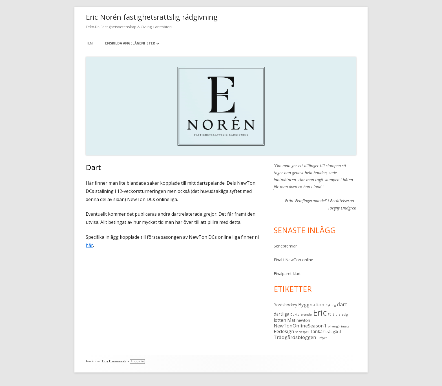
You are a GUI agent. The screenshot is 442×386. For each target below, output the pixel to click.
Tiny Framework (114, 361)
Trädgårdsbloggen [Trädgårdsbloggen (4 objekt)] (295, 337)
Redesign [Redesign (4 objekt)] (284, 331)
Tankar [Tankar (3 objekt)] (317, 331)
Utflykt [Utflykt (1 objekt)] (322, 338)
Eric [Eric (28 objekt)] (320, 312)
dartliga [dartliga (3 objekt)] (281, 314)
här (89, 245)
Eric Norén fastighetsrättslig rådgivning (152, 17)
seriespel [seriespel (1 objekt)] (302, 332)
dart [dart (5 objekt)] (342, 304)
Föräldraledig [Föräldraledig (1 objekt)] (338, 314)
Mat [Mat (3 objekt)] (291, 320)
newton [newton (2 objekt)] (303, 320)
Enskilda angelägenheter (130, 43)
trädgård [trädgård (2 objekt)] (333, 331)
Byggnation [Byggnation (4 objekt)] (311, 304)
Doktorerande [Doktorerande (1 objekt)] (301, 314)
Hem (89, 43)
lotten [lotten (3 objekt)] (280, 320)
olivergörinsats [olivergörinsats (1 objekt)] (338, 326)
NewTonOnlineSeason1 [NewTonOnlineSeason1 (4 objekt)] (300, 325)
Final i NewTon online (293, 259)
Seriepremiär (285, 246)
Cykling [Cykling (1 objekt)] (331, 305)
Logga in (137, 361)
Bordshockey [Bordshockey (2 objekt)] (285, 304)
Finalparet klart (287, 273)
